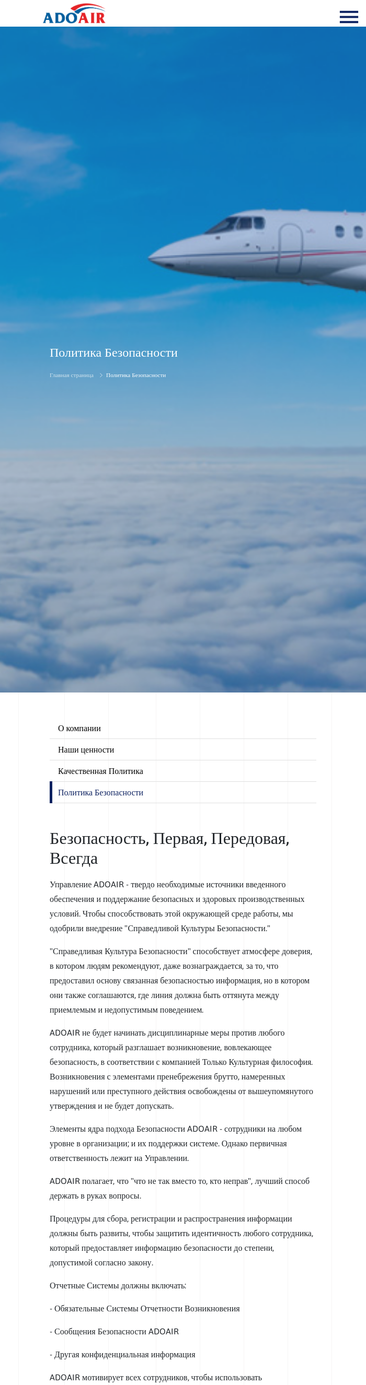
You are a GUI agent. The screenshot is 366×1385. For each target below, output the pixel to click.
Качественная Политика (100, 771)
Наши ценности (86, 749)
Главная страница (72, 375)
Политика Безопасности (136, 375)
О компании (79, 728)
